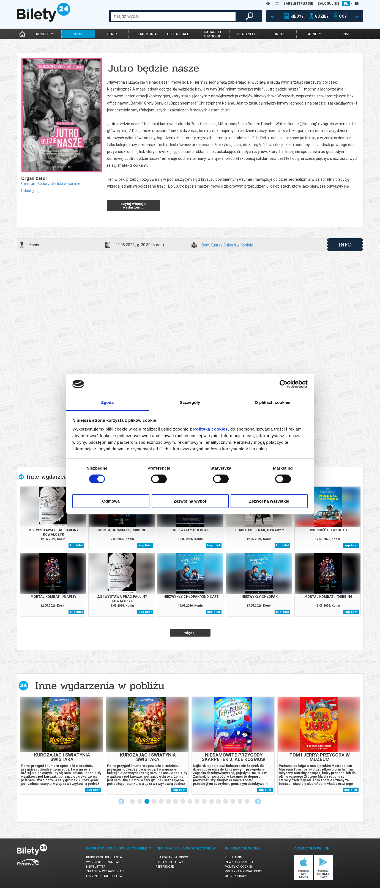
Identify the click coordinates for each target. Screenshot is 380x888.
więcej (190, 633)
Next (258, 801)
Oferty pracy (236, 876)
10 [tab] (197, 801)
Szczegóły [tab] (190, 402)
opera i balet (179, 34)
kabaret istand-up (212, 34)
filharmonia (145, 34)
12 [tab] (211, 801)
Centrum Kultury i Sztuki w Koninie (50, 183)
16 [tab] (240, 801)
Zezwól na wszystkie (269, 501)
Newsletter (95, 866)
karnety (313, 34)
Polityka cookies (239, 866)
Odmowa (110, 501)
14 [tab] (226, 801)
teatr (112, 34)
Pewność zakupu (239, 862)
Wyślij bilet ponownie (104, 862)
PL (346, 4)
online (280, 34)
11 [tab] (204, 801)
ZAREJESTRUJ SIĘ (298, 4)
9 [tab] (190, 801)
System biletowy (169, 862)
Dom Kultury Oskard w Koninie (227, 245)
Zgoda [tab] (107, 402)
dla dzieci (246, 34)
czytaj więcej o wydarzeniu (133, 205)
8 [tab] (183, 801)
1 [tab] (133, 801)
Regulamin (233, 857)
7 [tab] (176, 801)
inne (346, 34)
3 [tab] (147, 801)
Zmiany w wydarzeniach (105, 871)
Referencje (164, 866)
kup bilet (76, 545)
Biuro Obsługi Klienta (104, 857)
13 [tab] (219, 801)
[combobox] (173, 16)
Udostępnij (30, 190)
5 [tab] (161, 801)
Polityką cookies (210, 429)
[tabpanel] (61, 746)
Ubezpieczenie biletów (104, 876)
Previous (121, 801)
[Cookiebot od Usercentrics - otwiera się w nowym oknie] (283, 384)
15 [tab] (233, 801)
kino (78, 34)
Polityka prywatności (243, 871)
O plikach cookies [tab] (272, 402)
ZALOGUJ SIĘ (328, 4)
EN (357, 4)
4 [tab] (154, 801)
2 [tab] (140, 801)
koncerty (44, 34)
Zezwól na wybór (189, 501)
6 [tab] (168, 801)
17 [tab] (247, 801)
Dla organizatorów (171, 857)
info (345, 244)
